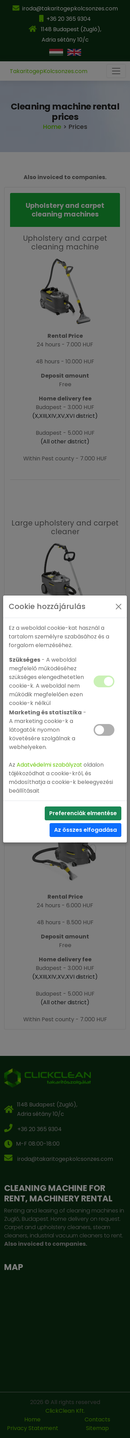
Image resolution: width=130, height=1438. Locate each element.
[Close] (118, 606)
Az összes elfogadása (85, 830)
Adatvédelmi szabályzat (49, 765)
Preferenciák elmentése (83, 813)
